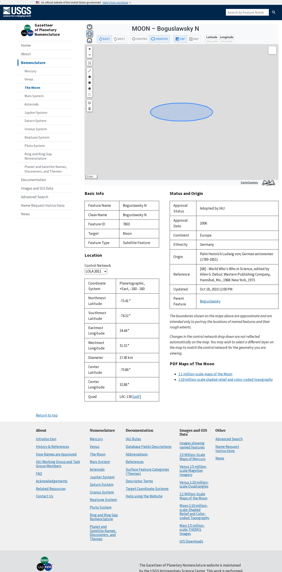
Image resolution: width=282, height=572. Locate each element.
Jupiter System (36, 112)
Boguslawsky (210, 301)
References (135, 461)
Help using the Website (144, 496)
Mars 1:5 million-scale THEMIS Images (192, 529)
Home (26, 45)
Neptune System (37, 137)
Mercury (30, 71)
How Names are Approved (56, 454)
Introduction (46, 439)
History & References (52, 446)
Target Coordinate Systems (147, 488)
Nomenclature (33, 62)
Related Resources (51, 488)
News (25, 214)
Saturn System (35, 120)
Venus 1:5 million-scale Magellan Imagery (193, 470)
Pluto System (35, 145)
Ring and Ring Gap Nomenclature (38, 156)
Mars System (34, 96)
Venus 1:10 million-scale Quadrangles (194, 484)
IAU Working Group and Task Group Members (58, 463)
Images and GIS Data (37, 188)
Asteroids (32, 104)
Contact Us (44, 496)
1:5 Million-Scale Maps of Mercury (193, 456)
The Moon (32, 87)
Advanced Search (34, 196)
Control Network (98, 265)
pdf (137, 396)
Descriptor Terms (139, 481)
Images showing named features (192, 445)
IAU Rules (133, 439)
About (26, 54)
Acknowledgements (51, 481)
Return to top (47, 415)
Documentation (33, 179)
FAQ (39, 473)
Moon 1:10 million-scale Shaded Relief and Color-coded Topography (194, 511)
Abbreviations (137, 454)
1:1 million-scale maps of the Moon (205, 374)
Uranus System (36, 129)
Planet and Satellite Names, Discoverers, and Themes (46, 168)
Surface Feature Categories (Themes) (147, 471)
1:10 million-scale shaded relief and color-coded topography (225, 379)
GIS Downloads (191, 541)
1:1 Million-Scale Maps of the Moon (193, 496)
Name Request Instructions (43, 205)
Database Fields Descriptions (148, 446)
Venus (29, 79)
